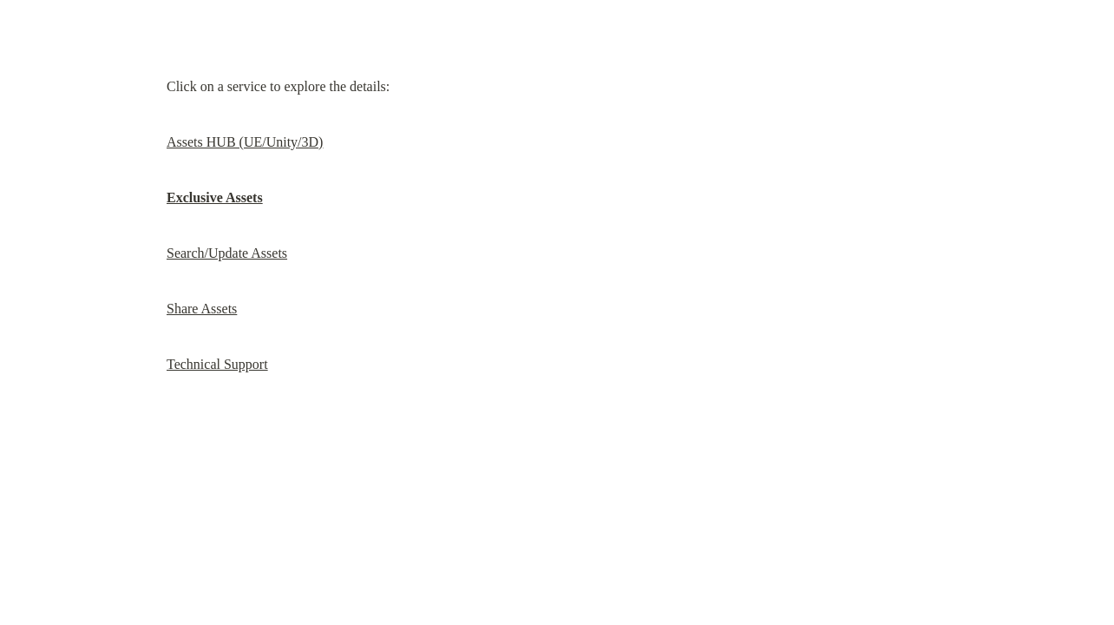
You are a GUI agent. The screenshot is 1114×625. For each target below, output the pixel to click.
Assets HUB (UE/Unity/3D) (245, 142)
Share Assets (202, 308)
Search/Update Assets (227, 253)
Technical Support (217, 364)
